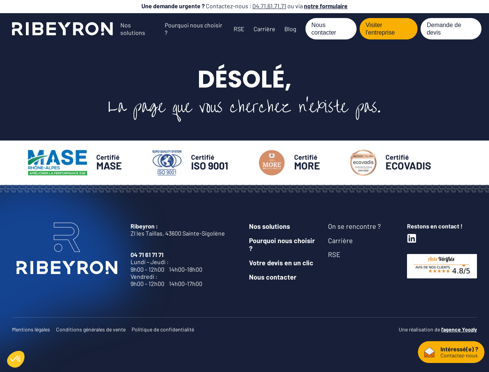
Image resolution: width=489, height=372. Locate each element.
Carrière (264, 28)
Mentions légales (31, 329)
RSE (239, 28)
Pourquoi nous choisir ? (282, 244)
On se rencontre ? (354, 226)
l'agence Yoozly (459, 329)
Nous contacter (323, 28)
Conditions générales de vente (91, 329)
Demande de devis (444, 28)
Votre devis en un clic (281, 263)
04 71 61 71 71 (147, 254)
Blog (290, 28)
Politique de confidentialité (163, 329)
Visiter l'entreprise (380, 28)
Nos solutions (132, 28)
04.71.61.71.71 (269, 5)
